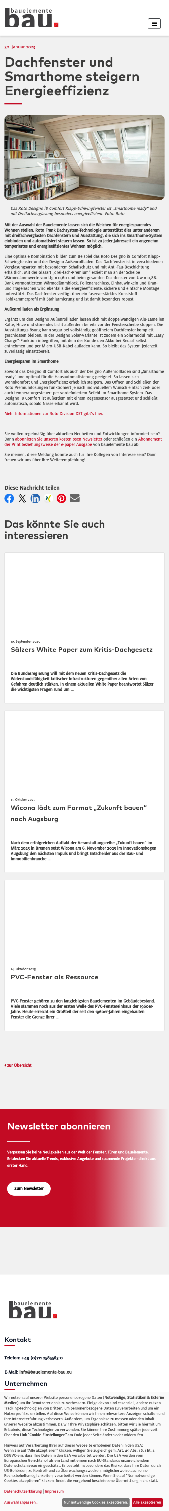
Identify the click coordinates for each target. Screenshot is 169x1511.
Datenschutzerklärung (23, 1491)
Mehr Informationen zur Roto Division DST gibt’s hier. (53, 413)
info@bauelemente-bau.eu (45, 1372)
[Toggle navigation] (154, 23)
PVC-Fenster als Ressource (54, 977)
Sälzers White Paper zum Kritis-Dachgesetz (82, 649)
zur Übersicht (19, 1065)
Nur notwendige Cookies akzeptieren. (96, 1502)
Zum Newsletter (29, 1188)
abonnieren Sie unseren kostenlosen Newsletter (58, 439)
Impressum (54, 1491)
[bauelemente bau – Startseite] (30, 1311)
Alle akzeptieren (147, 1502)
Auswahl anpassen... (21, 1502)
